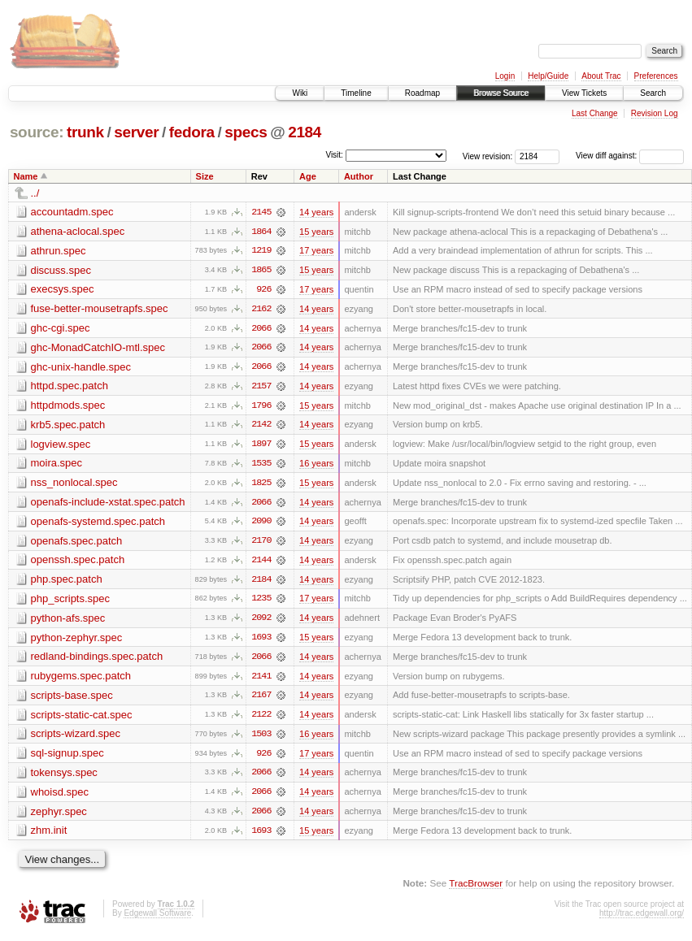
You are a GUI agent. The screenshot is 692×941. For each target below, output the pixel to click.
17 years (316, 251)
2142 (261, 426)
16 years (316, 465)
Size (205, 176)
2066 (261, 329)
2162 (261, 309)
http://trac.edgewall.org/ (641, 918)
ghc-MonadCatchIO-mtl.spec (98, 348)
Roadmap (422, 93)
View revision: (488, 155)
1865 (261, 270)
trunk (85, 132)
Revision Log (654, 113)
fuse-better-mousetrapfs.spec (99, 309)
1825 (261, 485)
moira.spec (57, 465)
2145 (261, 212)
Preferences (656, 76)
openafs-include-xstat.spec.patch (108, 504)
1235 (261, 602)
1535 (261, 465)
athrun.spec (58, 251)
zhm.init (49, 836)
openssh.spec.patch (78, 563)
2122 (261, 719)
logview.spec (61, 446)
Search (653, 93)
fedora (192, 132)
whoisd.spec (60, 797)
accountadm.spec (72, 212)
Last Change (595, 113)
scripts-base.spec (72, 699)
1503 (261, 738)
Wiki (299, 93)
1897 (261, 446)
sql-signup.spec (67, 758)
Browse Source (501, 93)
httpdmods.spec (68, 407)
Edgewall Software (157, 918)
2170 (261, 543)
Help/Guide (548, 76)
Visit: (334, 154)
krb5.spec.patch (68, 426)
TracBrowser (476, 888)
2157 (261, 387)
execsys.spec (62, 290)
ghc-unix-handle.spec (81, 368)
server (136, 132)
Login (505, 76)
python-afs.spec (68, 621)
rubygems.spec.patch (81, 680)
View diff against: (630, 155)
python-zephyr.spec (77, 641)
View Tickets (584, 93)
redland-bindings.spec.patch (97, 660)
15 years (316, 231)
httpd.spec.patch (69, 387)
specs (245, 132)
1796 (261, 407)
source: (36, 132)
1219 (261, 251)
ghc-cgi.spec (60, 329)
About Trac (600, 76)
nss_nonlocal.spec (74, 485)
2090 (261, 524)
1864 (261, 231)
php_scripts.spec (71, 602)
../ (35, 193)
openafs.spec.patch (77, 543)
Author (358, 176)
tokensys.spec (64, 777)
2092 (261, 621)
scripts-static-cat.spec (82, 719)
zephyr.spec (59, 816)
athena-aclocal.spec (78, 231)
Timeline (356, 93)
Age (307, 176)
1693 (261, 641)
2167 (261, 699)
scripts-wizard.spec (76, 738)
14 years (316, 212)
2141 (261, 680)
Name (26, 176)
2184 (304, 132)
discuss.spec (61, 270)
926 (263, 290)
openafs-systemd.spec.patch (98, 524)
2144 (261, 563)
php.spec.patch (66, 582)
